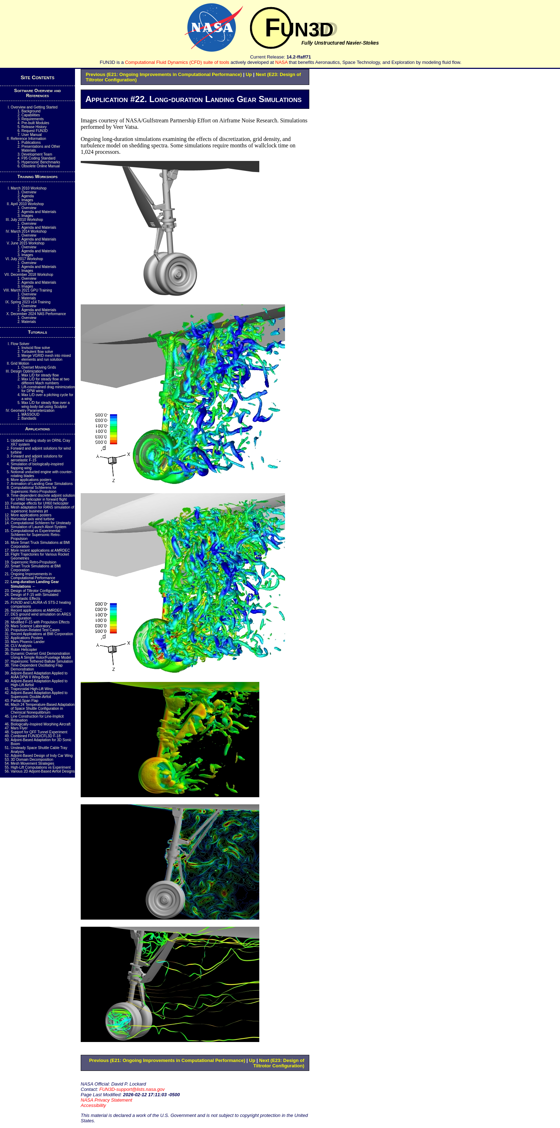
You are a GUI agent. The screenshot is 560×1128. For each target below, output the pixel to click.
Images (27, 200)
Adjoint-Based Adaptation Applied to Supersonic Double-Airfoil (39, 695)
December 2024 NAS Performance (38, 314)
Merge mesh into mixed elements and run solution (46, 357)
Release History (34, 127)
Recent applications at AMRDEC (36, 610)
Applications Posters (27, 638)
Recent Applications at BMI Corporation (42, 634)
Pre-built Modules (35, 123)
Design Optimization (26, 371)
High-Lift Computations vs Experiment (41, 767)
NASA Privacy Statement (106, 1100)
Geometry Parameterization (32, 411)
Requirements (32, 119)
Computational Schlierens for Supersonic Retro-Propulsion (33, 490)
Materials (28, 298)
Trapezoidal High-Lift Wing (31, 689)
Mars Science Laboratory (30, 626)
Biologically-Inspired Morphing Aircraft (40, 724)
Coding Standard (38, 158)
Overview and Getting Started (34, 107)
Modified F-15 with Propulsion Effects (40, 622)
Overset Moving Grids (38, 367)
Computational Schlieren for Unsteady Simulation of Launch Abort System (41, 525)
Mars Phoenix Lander (28, 642)
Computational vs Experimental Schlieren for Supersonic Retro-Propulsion (36, 535)
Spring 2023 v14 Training (30, 302)
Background (30, 111)
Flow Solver (20, 344)
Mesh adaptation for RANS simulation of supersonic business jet (42, 509)
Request (34, 131)
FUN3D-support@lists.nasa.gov (132, 1089)
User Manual (31, 135)
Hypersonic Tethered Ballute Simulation (42, 661)
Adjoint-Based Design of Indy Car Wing (41, 756)
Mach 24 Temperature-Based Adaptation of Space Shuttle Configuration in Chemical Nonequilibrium (43, 708)
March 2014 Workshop (28, 231)
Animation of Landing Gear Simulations (41, 484)
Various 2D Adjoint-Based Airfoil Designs (43, 771)
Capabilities (30, 115)
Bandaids (28, 418)
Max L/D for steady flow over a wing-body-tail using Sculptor (45, 405)
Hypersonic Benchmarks (40, 162)
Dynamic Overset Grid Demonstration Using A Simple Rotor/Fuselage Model (41, 655)
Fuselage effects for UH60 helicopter (40, 503)
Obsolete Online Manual (40, 166)
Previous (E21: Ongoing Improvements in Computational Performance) (164, 74)
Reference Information (28, 139)
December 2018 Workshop (32, 275)
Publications (31, 143)
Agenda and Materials (38, 212)
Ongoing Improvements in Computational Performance (33, 576)
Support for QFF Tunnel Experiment (39, 732)
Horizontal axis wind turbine (32, 519)
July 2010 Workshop (27, 220)
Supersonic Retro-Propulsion (33, 562)
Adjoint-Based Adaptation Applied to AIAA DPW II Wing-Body (39, 675)
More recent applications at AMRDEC (40, 550)
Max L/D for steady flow (40, 375)
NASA (281, 62)
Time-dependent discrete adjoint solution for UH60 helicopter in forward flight (43, 497)
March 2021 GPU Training (31, 290)
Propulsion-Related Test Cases (35, 630)
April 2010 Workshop (27, 204)
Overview (28, 192)
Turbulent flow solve (37, 352)
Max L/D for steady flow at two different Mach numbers (45, 381)
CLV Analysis (21, 646)
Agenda (27, 196)
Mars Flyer (19, 728)
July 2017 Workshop (27, 259)
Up (249, 74)
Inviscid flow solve (35, 348)
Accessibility (93, 1105)
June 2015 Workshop (27, 243)
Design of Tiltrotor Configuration (36, 591)
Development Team (36, 154)
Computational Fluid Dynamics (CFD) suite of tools (177, 62)
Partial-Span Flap (24, 701)
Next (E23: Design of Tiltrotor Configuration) (278, 1063)
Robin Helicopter (24, 650)
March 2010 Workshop (28, 188)
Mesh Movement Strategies (32, 763)
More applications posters (31, 480)
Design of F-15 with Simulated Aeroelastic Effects (34, 597)
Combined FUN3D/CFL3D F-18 (36, 736)
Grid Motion (20, 363)
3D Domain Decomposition (32, 760)
